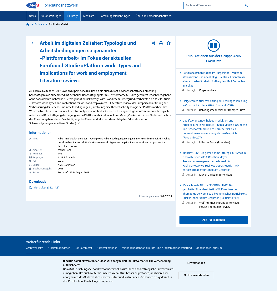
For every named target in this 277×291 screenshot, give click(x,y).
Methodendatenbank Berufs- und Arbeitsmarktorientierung (157, 247)
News (32, 16)
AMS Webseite (34, 247)
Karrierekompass (107, 247)
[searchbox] (217, 5)
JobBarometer (83, 247)
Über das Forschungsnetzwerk (154, 16)
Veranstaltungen (51, 16)
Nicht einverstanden (196, 275)
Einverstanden (196, 262)
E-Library (72, 16)
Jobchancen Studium (209, 247)
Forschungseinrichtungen (115, 16)
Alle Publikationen (213, 219)
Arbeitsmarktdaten (59, 247)
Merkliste (88, 16)
